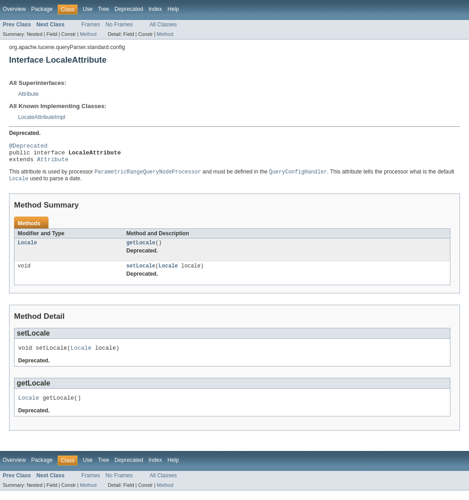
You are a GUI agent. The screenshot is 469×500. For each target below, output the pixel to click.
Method (88, 34)
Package (42, 9)
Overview (14, 9)
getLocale (141, 248)
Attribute (28, 94)
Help (173, 9)
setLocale (141, 272)
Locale (27, 248)
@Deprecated (28, 147)
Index (155, 9)
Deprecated (129, 9)
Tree (103, 9)
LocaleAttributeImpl (41, 117)
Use (88, 9)
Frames (90, 24)
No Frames (119, 24)
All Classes (163, 24)
